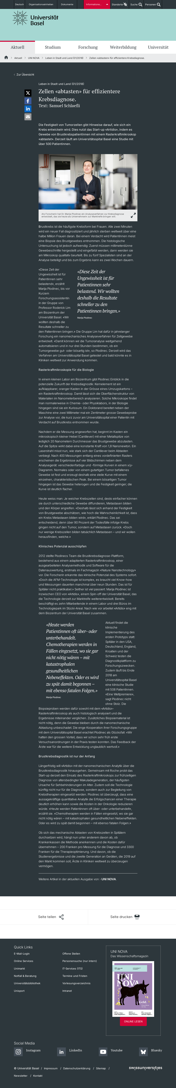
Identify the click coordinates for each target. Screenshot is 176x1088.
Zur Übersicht (25, 74)
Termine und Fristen (74, 975)
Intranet (67, 990)
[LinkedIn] (69, 1052)
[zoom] (88, 181)
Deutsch (21, 4)
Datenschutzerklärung (76, 1068)
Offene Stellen (71, 953)
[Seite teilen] (51, 917)
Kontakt (37, 1075)
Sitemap (101, 1068)
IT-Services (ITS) (72, 968)
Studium (53, 47)
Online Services (23, 961)
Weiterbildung (123, 47)
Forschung (88, 47)
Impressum (50, 1068)
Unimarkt (19, 968)
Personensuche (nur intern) (79, 961)
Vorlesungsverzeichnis (76, 983)
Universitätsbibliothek (27, 983)
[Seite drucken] (125, 916)
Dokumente (67, 4)
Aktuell (17, 47)
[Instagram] (27, 1052)
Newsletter (20, 1075)
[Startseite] (6, 58)
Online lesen (133, 1021)
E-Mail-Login (22, 953)
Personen (150, 6)
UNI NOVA (33, 57)
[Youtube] (111, 1052)
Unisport (19, 990)
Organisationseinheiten (44, 4)
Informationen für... (95, 4)
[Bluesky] (150, 1052)
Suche (133, 6)
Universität (158, 47)
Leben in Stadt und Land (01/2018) (64, 57)
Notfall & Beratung (25, 975)
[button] (27, 92)
